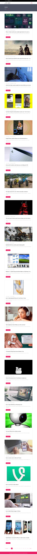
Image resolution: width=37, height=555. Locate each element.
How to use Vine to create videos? (12, 484)
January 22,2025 (12, 30)
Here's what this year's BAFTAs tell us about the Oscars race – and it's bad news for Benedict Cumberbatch (18, 59)
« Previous (6, 549)
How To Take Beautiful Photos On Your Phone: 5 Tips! (16, 298)
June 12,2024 (12, 269)
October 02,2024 (12, 163)
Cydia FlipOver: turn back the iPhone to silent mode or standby (18, 537)
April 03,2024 (12, 402)
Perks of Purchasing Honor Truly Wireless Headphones (16, 378)
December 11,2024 (13, 83)
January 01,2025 (12, 56)
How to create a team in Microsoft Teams (14, 457)
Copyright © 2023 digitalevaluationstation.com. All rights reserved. (18, 553)
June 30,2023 (12, 296)
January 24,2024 (12, 509)
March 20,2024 (12, 429)
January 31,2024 (12, 482)
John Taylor (8, 30)
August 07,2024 (12, 216)
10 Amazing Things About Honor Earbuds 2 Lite (15, 351)
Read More (8, 37)
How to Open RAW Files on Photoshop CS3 (14, 404)
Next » (30, 549)
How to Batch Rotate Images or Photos (13, 511)
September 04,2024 (13, 189)
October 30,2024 (12, 136)
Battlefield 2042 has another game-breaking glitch (16, 244)
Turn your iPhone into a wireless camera (14, 431)
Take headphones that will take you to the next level (16, 324)
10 (27, 548)
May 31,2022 (12, 349)
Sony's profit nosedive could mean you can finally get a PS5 (17, 165)
